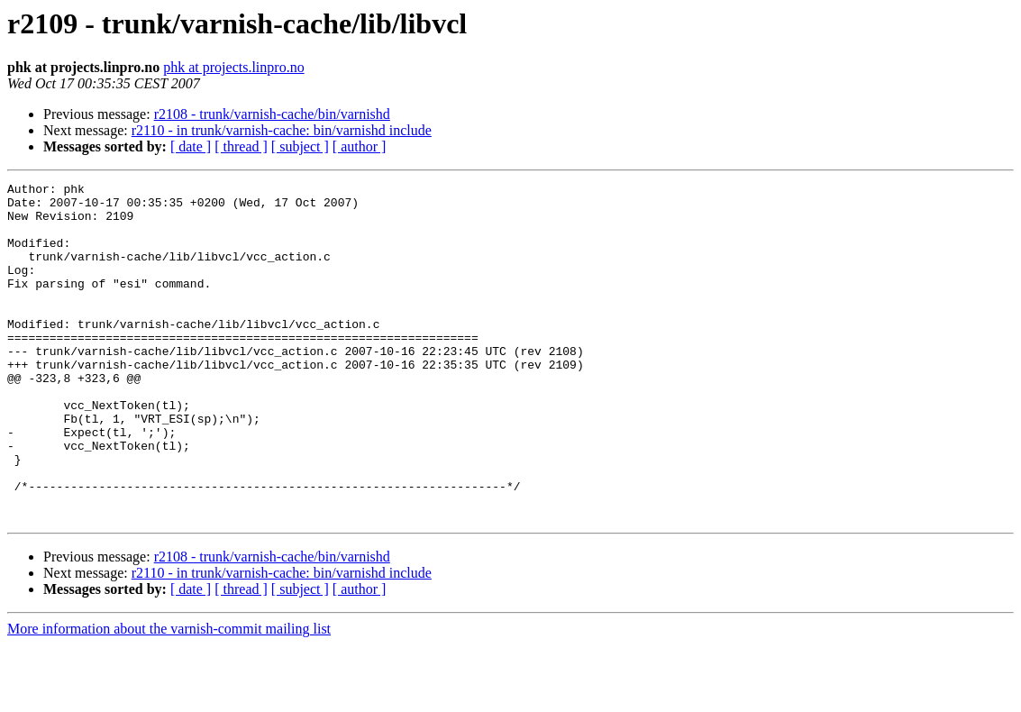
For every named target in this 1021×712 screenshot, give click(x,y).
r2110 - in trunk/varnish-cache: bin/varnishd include (282, 130)
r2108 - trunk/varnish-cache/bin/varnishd (272, 114)
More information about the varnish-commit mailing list (169, 696)
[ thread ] (241, 146)
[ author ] (360, 146)
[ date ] (190, 146)
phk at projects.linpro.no (233, 67)
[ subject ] (300, 146)
